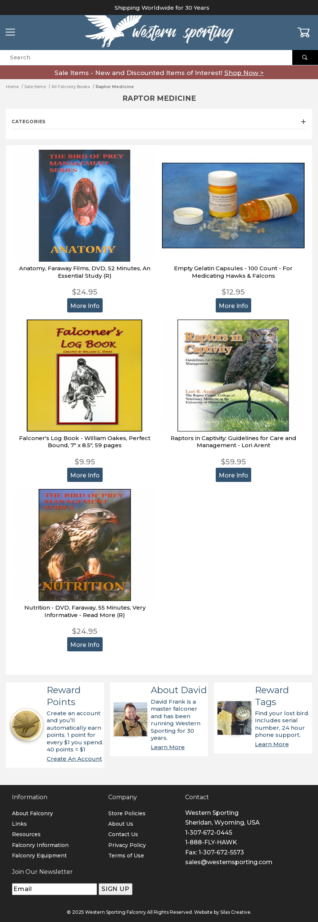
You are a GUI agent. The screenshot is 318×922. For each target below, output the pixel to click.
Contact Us (123, 834)
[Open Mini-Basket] (307, 32)
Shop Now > (244, 73)
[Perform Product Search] (305, 57)
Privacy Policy (127, 845)
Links (19, 823)
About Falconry (32, 813)
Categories (159, 121)
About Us (120, 823)
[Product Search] (146, 57)
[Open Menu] (10, 32)
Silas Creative (235, 912)
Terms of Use (126, 855)
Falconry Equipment (39, 855)
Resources (26, 834)
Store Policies (127, 813)
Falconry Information (40, 845)
